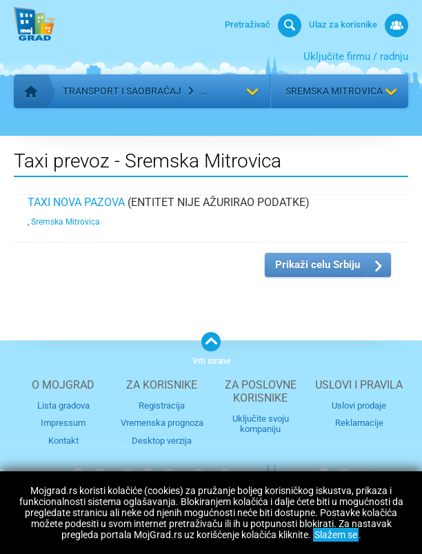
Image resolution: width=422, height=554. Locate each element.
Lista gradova (63, 405)
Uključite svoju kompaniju (260, 423)
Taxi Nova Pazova (76, 202)
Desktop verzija (162, 440)
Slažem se (335, 534)
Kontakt (63, 440)
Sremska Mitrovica (334, 90)
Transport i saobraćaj (122, 90)
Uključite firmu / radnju (355, 56)
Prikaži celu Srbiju (317, 264)
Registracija (162, 405)
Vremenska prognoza (162, 423)
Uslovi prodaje (359, 405)
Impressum (63, 423)
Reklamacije (359, 423)
